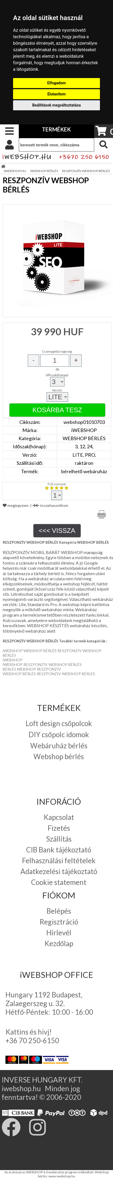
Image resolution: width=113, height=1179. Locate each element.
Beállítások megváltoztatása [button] (56, 105)
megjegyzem (16, 505)
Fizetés (59, 828)
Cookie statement (58, 882)
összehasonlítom (50, 505)
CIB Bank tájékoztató (58, 849)
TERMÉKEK (56, 129)
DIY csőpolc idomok (59, 734)
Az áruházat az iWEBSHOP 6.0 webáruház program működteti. (49, 1172)
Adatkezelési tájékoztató (58, 871)
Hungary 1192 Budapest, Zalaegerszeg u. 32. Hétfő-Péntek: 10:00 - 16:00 (49, 1003)
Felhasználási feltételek (59, 860)
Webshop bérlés (58, 756)
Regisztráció (58, 921)
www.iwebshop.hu (61, 1176)
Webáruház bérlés (58, 745)
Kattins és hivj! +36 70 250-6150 (32, 1036)
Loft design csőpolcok (59, 723)
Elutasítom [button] (56, 94)
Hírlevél (58, 932)
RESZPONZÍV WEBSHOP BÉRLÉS (86, 171)
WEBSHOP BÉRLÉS (44, 171)
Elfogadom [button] (56, 83)
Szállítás (59, 839)
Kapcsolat (59, 817)
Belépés (59, 911)
